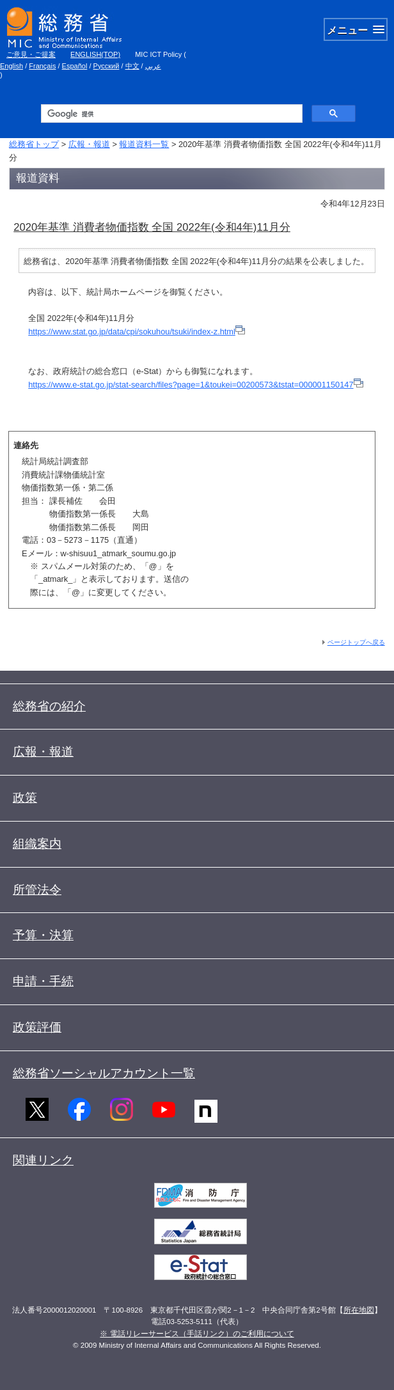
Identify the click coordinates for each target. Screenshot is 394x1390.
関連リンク (43, 1160)
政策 (25, 797)
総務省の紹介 (49, 706)
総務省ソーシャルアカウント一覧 (104, 1073)
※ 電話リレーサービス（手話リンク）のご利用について (197, 1334)
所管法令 (37, 889)
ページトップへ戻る (356, 642)
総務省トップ (34, 144)
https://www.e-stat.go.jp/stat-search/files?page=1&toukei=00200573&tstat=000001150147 (190, 384)
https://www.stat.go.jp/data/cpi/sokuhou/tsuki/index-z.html (131, 331)
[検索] (170, 114)
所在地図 (358, 1310)
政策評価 (37, 1027)
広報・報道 (89, 144)
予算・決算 (43, 935)
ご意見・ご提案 (31, 54)
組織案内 (37, 843)
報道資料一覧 (144, 144)
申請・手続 (43, 981)
